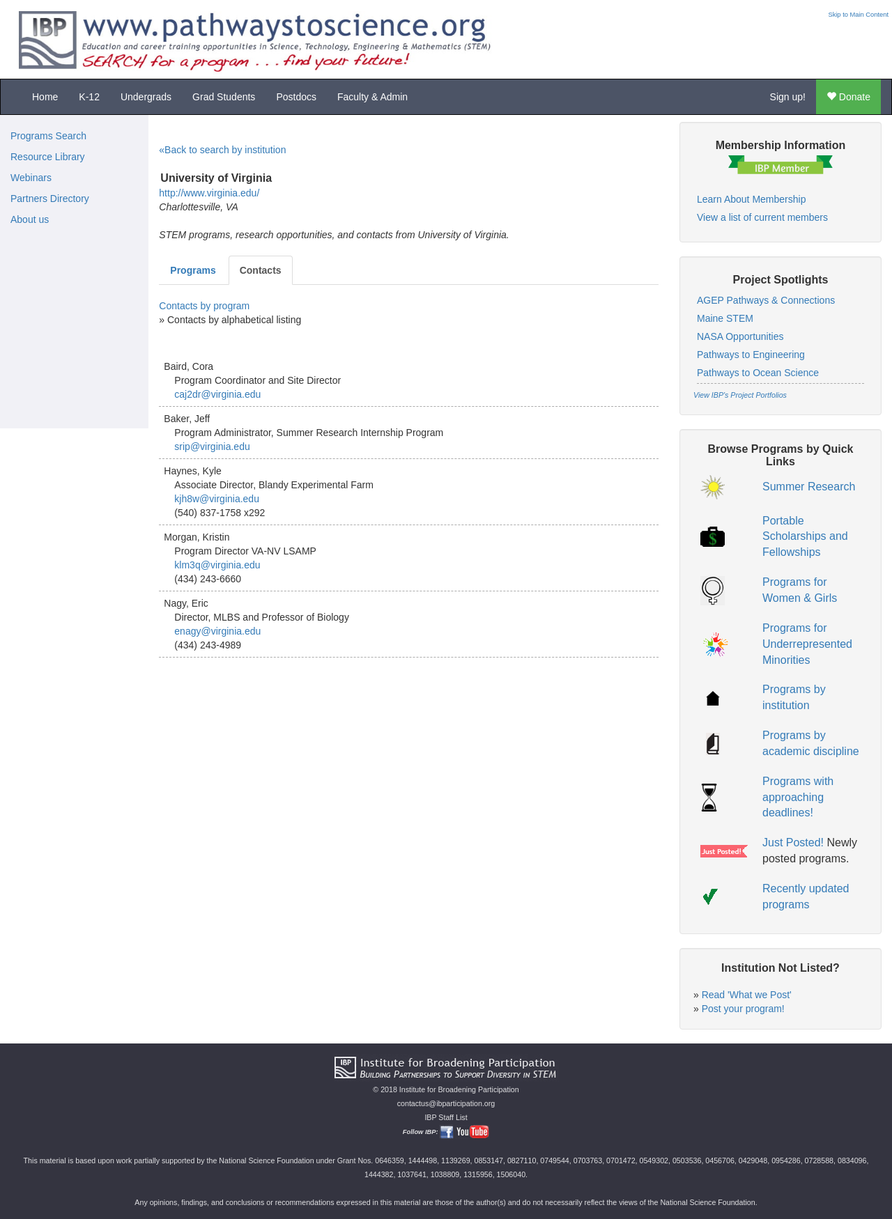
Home (45, 96)
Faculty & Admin (372, 96)
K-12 (89, 96)
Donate (848, 96)
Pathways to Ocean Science (758, 372)
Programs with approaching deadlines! (797, 797)
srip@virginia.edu (211, 446)
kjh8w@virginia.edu (216, 498)
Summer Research (808, 486)
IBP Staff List (445, 1117)
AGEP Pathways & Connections (766, 300)
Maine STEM (725, 318)
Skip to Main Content (858, 14)
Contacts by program (204, 305)
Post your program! (743, 1008)
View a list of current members (762, 217)
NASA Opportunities (740, 336)
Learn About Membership (751, 199)
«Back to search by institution (222, 149)
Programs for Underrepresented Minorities (807, 644)
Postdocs (296, 96)
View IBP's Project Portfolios (740, 395)
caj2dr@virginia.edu (217, 394)
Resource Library (47, 156)
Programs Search (48, 135)
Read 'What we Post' (747, 994)
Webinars (31, 177)
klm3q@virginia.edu (217, 564)
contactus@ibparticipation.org (446, 1103)
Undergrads (146, 96)
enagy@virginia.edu (217, 631)
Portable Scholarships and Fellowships (805, 537)
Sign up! (788, 96)
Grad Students (223, 96)
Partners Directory (49, 198)
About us (29, 219)
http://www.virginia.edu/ (209, 193)
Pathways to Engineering (751, 354)
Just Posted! (793, 842)
